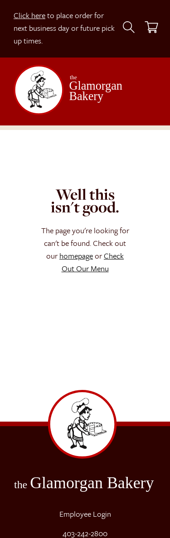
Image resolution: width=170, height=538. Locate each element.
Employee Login (85, 513)
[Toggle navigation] (143, 94)
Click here (29, 15)
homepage (76, 255)
